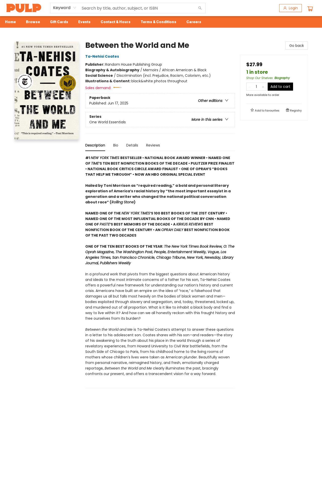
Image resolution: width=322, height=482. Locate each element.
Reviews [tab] (153, 145)
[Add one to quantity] (263, 86)
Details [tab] (132, 145)
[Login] (290, 8)
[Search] (200, 8)
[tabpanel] (160, 271)
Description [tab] (95, 145)
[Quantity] (256, 87)
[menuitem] (10, 22)
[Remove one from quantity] (250, 86)
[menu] (161, 22)
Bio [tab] (115, 145)
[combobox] (64, 8)
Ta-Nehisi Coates (102, 56)
